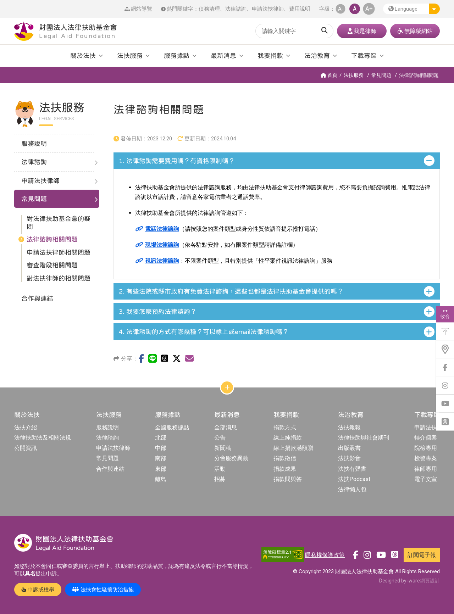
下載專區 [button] (364, 55)
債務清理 (209, 9)
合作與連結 (110, 468)
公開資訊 (25, 448)
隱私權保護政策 (325, 555)
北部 (160, 437)
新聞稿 (222, 448)
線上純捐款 (287, 437)
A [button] (354, 8)
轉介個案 (425, 437)
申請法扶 (425, 427)
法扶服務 (354, 75)
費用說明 (299, 9)
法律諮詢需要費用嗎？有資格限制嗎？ (177, 161)
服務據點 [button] (176, 55)
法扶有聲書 (352, 468)
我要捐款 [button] (270, 55)
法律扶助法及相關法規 (42, 437)
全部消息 (225, 427)
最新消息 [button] (223, 55)
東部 (160, 468)
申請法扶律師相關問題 (58, 252)
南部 (160, 458)
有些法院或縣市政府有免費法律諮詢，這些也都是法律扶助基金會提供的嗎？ (231, 291)
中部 (160, 448)
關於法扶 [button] (83, 55)
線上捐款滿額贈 (293, 448)
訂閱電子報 (422, 555)
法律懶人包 (352, 489)
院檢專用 (425, 448)
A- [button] (340, 9)
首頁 (329, 75)
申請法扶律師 (268, 9)
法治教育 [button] (317, 55)
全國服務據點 (172, 427)
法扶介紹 (25, 427)
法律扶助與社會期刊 (363, 437)
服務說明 (107, 427)
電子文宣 (425, 479)
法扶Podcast (354, 479)
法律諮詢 (236, 9)
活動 (220, 468)
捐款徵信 (284, 458)
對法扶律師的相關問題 (58, 278)
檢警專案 (425, 458)
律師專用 (425, 468)
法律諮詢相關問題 (419, 75)
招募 (220, 479)
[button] (411, 9)
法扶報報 (349, 427)
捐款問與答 (287, 479)
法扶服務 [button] (130, 55)
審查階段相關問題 (52, 265)
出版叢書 (349, 448)
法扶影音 (349, 458)
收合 (445, 314)
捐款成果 (284, 468)
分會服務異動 (231, 458)
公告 (220, 437)
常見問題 (381, 75)
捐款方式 (284, 427)
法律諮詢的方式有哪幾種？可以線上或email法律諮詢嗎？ (204, 332)
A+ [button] (369, 8)
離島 (160, 479)
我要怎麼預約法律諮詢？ (157, 311)
